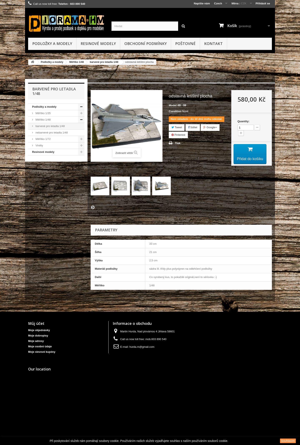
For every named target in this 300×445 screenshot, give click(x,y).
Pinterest (178, 134)
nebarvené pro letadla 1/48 (51, 132)
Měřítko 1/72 (43, 139)
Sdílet (192, 127)
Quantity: (243, 121)
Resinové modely (98, 43)
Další (93, 207)
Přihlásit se (263, 3)
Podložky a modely (52, 43)
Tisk (177, 143)
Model (173, 105)
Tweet (176, 127)
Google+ (210, 127)
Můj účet (36, 323)
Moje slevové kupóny (41, 351)
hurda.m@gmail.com (141, 346)
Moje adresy (36, 341)
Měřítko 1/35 (43, 113)
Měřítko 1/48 (76, 62)
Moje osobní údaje (40, 346)
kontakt (213, 43)
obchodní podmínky (145, 43)
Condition (175, 111)
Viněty (39, 145)
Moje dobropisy (38, 335)
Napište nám (202, 3)
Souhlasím (288, 441)
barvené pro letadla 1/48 (104, 62)
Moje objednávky (39, 330)
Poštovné (185, 43)
